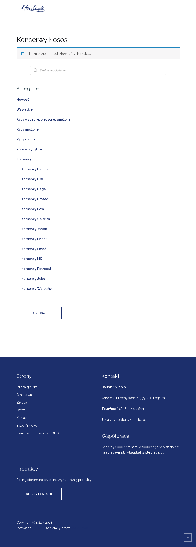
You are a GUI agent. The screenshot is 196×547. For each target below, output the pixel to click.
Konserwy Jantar (34, 229)
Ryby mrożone (28, 129)
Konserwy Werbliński (37, 288)
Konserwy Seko (33, 279)
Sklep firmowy (27, 425)
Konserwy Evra (32, 209)
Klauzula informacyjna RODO (38, 433)
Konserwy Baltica (34, 169)
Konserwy (24, 159)
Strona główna (27, 387)
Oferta (21, 410)
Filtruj (39, 312)
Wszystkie (25, 109)
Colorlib (38, 528)
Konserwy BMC (32, 179)
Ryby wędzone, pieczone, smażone (43, 119)
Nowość (23, 99)
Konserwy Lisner (33, 239)
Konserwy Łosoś (33, 249)
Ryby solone (26, 139)
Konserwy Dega (33, 189)
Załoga (22, 402)
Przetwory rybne (29, 149)
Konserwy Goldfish (35, 219)
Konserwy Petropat (36, 269)
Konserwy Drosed (34, 199)
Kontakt (22, 418)
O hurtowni (25, 395)
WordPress (79, 528)
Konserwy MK (31, 259)
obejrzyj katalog (39, 494)
